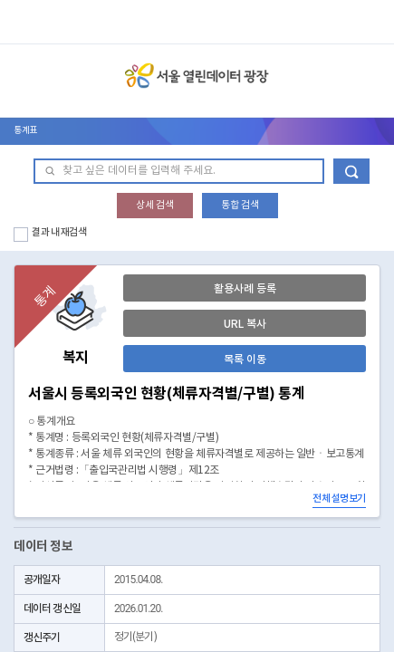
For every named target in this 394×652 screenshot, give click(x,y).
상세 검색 (155, 205)
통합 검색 (240, 205)
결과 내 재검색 (59, 232)
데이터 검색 (351, 171)
